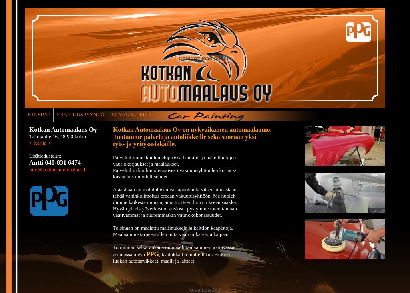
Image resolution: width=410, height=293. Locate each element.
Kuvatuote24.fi (204, 290)
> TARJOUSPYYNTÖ (81, 114)
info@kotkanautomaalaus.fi (58, 169)
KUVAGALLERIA (131, 114)
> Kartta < (40, 143)
